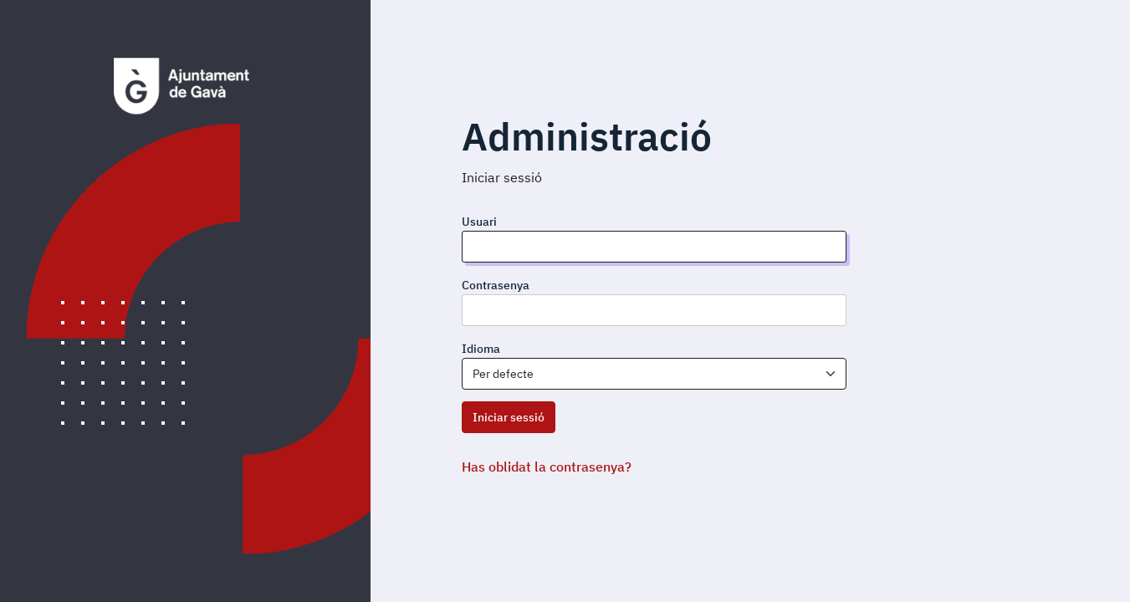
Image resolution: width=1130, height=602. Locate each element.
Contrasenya (495, 285)
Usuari (479, 221)
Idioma (481, 348)
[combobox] (654, 374)
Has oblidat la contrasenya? (546, 466)
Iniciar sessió (509, 417)
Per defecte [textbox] (503, 373)
